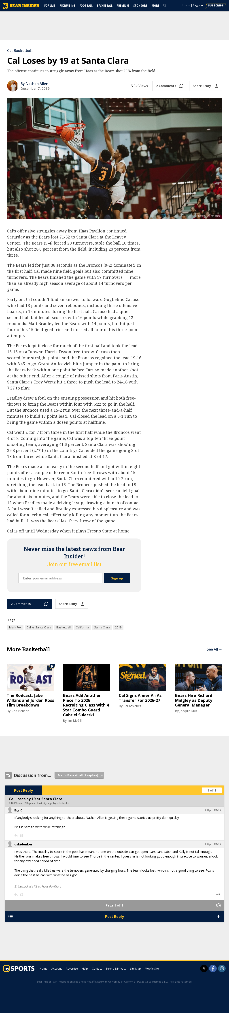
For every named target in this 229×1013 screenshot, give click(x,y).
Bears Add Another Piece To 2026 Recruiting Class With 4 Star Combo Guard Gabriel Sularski (86, 705)
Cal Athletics (132, 706)
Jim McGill (75, 720)
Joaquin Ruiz (188, 711)
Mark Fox (15, 627)
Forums (49, 5)
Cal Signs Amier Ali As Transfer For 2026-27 (140, 698)
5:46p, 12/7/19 (213, 844)
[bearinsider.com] (21, 8)
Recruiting (67, 5)
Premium (123, 5)
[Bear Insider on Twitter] (204, 968)
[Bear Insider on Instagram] (222, 968)
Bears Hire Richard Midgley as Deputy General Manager (193, 700)
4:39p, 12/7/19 (213, 810)
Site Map (135, 968)
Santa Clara (102, 627)
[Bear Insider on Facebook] (213, 968)
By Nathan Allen (34, 83)
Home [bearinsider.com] (43, 968)
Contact (97, 968)
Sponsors (140, 5)
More (155, 5)
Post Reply (23, 790)
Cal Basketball (20, 50)
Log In (186, 5)
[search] (165, 5)
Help (85, 968)
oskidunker (23, 844)
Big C (18, 810)
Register (198, 5)
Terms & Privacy (116, 968)
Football (86, 5)
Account (56, 968)
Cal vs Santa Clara (39, 627)
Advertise (72, 968)
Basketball (104, 5)
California (82, 627)
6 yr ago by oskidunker (56, 803)
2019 (118, 627)
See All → (214, 649)
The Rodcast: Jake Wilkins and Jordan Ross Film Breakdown (30, 700)
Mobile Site (152, 968)
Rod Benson (20, 711)
